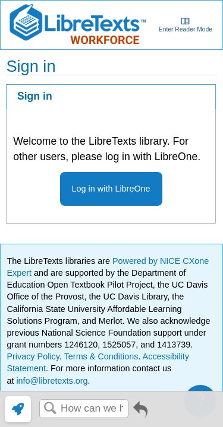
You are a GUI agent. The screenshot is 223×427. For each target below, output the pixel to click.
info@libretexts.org (50, 380)
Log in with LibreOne (111, 188)
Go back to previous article (140, 413)
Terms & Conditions (101, 356)
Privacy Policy (33, 356)
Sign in (34, 96)
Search (50, 409)
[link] (18, 409)
